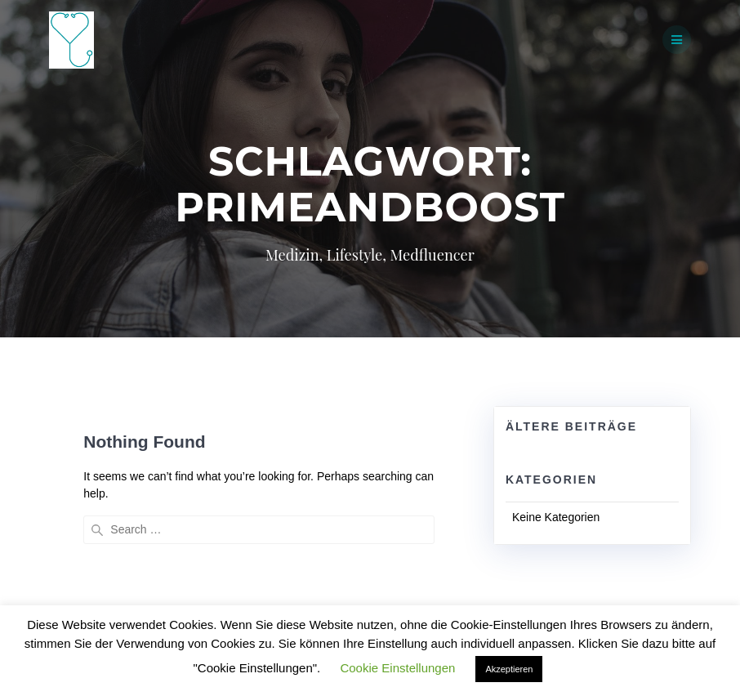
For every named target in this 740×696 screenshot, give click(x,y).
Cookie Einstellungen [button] (397, 668)
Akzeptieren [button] (509, 669)
